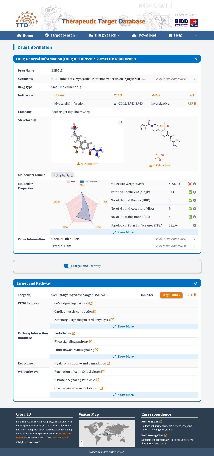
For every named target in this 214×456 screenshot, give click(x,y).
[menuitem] (25, 35)
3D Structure (87, 163)
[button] (124, 79)
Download (144, 35)
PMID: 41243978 (60, 437)
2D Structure (160, 165)
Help (176, 35)
